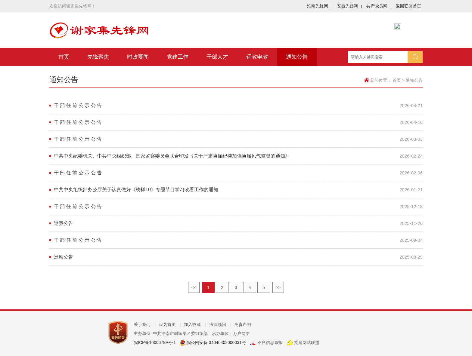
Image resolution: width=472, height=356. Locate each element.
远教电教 (257, 57)
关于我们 (145, 324)
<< (193, 287)
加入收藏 (195, 324)
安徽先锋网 (349, 6)
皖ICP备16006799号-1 (155, 342)
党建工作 (177, 57)
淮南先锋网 (319, 6)
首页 (63, 57)
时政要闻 (138, 57)
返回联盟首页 (408, 6)
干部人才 (217, 57)
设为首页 (170, 324)
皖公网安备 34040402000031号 (215, 342)
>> (278, 287)
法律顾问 (220, 324)
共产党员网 (379, 6)
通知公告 (297, 57)
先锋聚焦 (98, 57)
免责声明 (242, 324)
